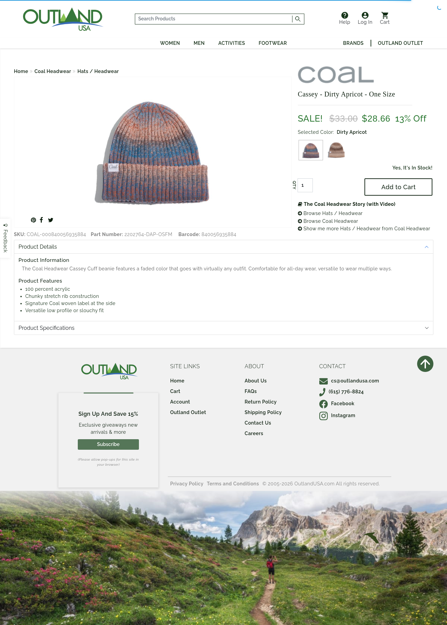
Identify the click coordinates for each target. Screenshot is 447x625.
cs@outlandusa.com (349, 380)
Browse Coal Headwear (328, 221)
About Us (256, 380)
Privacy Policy (186, 483)
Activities (231, 43)
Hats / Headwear (98, 71)
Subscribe (108, 444)
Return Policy (260, 402)
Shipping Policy (263, 412)
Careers (254, 433)
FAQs (251, 391)
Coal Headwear (53, 71)
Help (345, 18)
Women (170, 43)
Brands (353, 43)
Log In (365, 18)
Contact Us (258, 423)
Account (180, 402)
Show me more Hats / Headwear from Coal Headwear (364, 228)
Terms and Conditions (233, 483)
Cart (385, 18)
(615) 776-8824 (341, 391)
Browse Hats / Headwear (330, 213)
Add (398, 187)
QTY (294, 185)
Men (199, 43)
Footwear (273, 43)
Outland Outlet (400, 43)
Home (21, 71)
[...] (214, 19)
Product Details (38, 247)
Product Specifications (47, 328)
